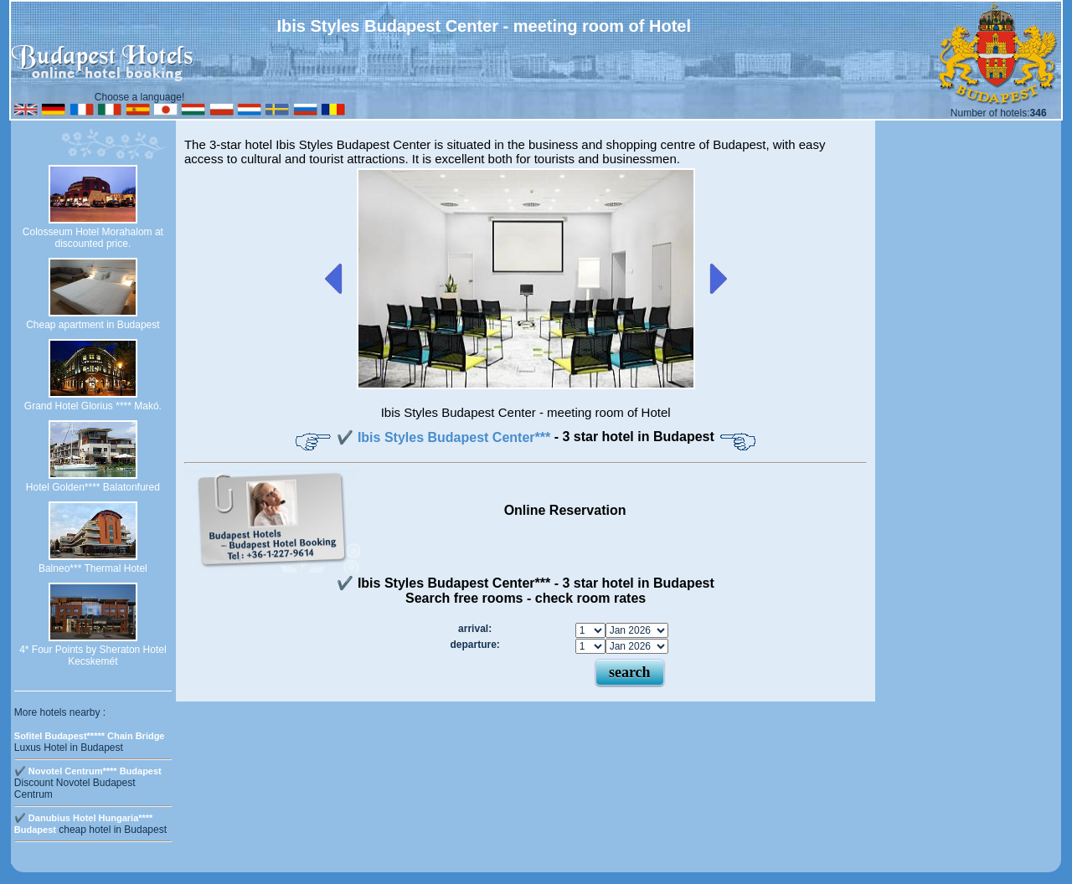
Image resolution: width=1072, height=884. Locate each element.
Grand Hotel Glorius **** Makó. (93, 406)
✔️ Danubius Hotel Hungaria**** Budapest (83, 824)
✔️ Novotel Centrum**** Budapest (88, 771)
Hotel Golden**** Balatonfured (93, 487)
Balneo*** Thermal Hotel (93, 568)
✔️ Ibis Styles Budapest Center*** (445, 437)
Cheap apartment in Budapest (92, 325)
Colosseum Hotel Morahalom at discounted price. (93, 237)
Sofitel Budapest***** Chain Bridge (89, 736)
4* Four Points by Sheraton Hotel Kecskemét (92, 655)
